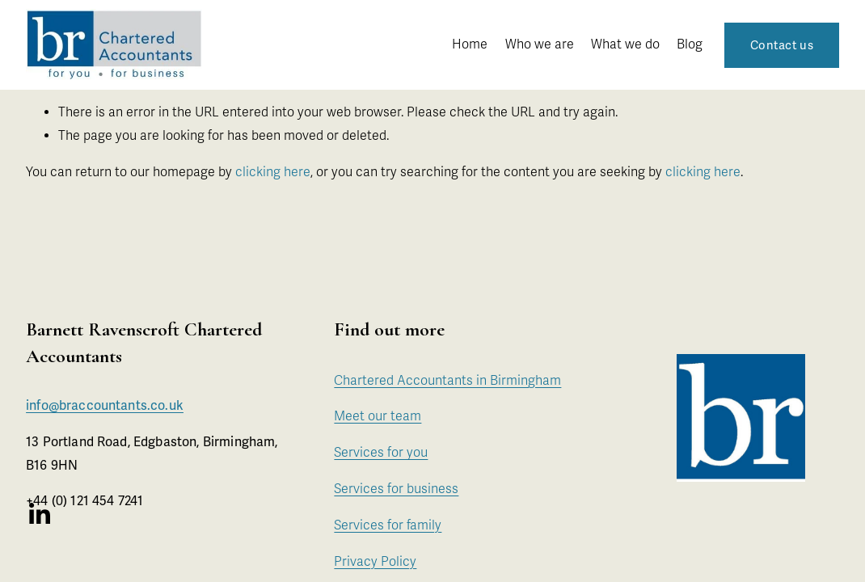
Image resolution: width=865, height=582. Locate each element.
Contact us (781, 45)
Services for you (381, 453)
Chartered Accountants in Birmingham (447, 381)
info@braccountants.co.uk (105, 407)
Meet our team (377, 416)
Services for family (387, 525)
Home (469, 44)
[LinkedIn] (39, 514)
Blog (690, 44)
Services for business (396, 489)
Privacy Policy (375, 562)
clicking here (272, 172)
